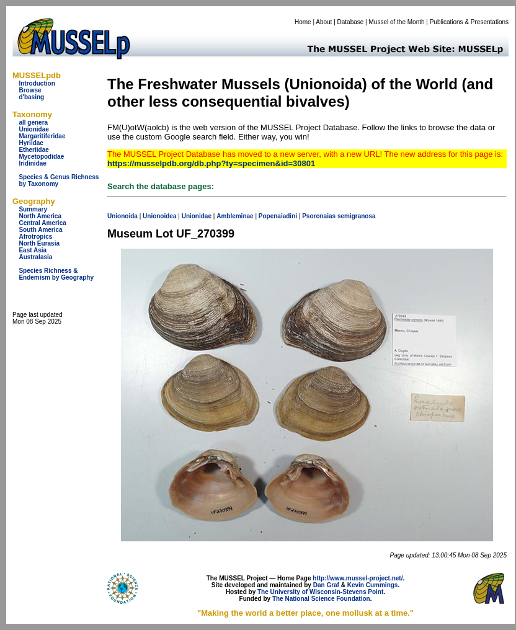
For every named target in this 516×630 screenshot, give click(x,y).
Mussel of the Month (397, 22)
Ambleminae (234, 216)
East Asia (33, 250)
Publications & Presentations (469, 22)
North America (40, 216)
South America (40, 229)
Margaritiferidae (42, 136)
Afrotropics (35, 236)
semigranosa (356, 216)
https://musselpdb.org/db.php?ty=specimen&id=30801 (211, 163)
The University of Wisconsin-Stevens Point (320, 591)
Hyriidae (31, 143)
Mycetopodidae (41, 156)
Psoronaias (319, 216)
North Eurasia (39, 243)
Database (350, 22)
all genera (33, 122)
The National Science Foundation (321, 598)
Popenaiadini (278, 216)
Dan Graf (326, 585)
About (324, 22)
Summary (33, 209)
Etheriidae (33, 149)
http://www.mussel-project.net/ (358, 578)
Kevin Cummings (372, 585)
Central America (42, 223)
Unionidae (33, 129)
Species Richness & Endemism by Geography (56, 274)
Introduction (37, 83)
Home (303, 22)
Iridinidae (32, 163)
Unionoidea (159, 216)
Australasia (35, 257)
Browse (30, 90)
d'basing (31, 97)
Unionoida (122, 216)
